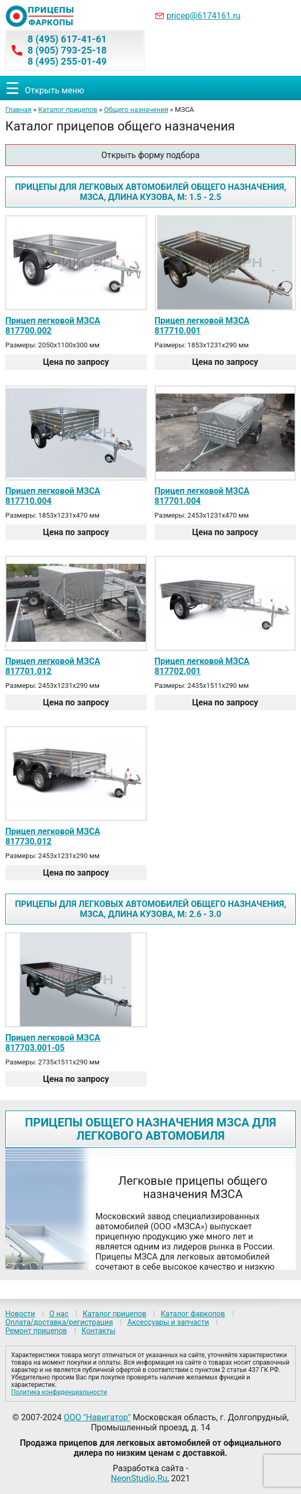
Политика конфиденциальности (59, 1392)
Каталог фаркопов (193, 1313)
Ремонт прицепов (36, 1330)
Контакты (99, 1330)
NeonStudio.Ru (139, 1478)
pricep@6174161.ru (203, 16)
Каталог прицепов (67, 109)
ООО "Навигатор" (97, 1417)
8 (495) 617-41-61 (67, 39)
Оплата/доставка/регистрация (59, 1322)
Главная (18, 109)
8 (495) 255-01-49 (67, 61)
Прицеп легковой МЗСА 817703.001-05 (52, 1043)
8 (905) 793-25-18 (67, 50)
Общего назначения (136, 109)
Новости (20, 1313)
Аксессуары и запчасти (168, 1322)
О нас (58, 1313)
